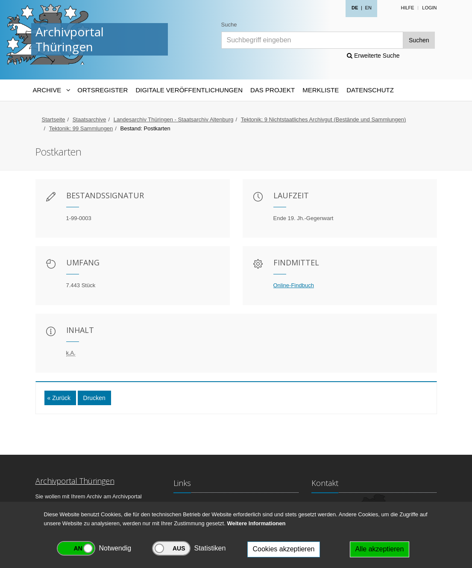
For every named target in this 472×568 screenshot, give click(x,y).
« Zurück (58, 397)
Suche (229, 24)
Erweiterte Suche (373, 55)
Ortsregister (102, 90)
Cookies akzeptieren (284, 549)
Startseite (53, 119)
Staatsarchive (89, 119)
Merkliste (320, 90)
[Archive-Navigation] (51, 90)
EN (368, 7)
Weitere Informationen (256, 523)
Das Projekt (272, 90)
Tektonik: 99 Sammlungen (81, 128)
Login (429, 7)
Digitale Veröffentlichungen (189, 90)
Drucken (94, 397)
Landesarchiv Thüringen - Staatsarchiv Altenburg (174, 119)
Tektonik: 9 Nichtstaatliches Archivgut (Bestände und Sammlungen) (323, 119)
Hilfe (407, 7)
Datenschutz (370, 90)
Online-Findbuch (293, 285)
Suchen (419, 40)
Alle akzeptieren (379, 549)
